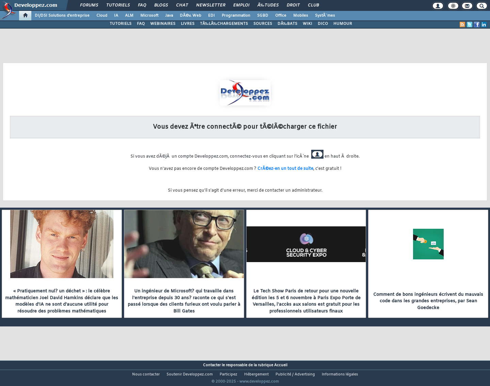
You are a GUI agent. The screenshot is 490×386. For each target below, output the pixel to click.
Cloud (101, 15)
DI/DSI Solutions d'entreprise (62, 15)
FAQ (142, 5)
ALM (129, 15)
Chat (182, 5)
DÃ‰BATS (287, 23)
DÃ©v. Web (190, 15)
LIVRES (187, 23)
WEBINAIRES (162, 23)
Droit (293, 5)
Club (313, 5)
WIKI (307, 23)
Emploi (241, 5)
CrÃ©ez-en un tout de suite (285, 169)
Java (169, 15)
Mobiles (300, 15)
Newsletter (210, 5)
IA (116, 15)
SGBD (262, 15)
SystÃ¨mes (325, 15)
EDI (211, 15)
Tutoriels (118, 5)
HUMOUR (342, 23)
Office (280, 15)
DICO (323, 23)
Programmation (236, 15)
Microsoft (149, 15)
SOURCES (262, 23)
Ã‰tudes (268, 5)
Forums (89, 5)
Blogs (161, 5)
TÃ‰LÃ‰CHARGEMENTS (224, 23)
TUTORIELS (120, 23)
